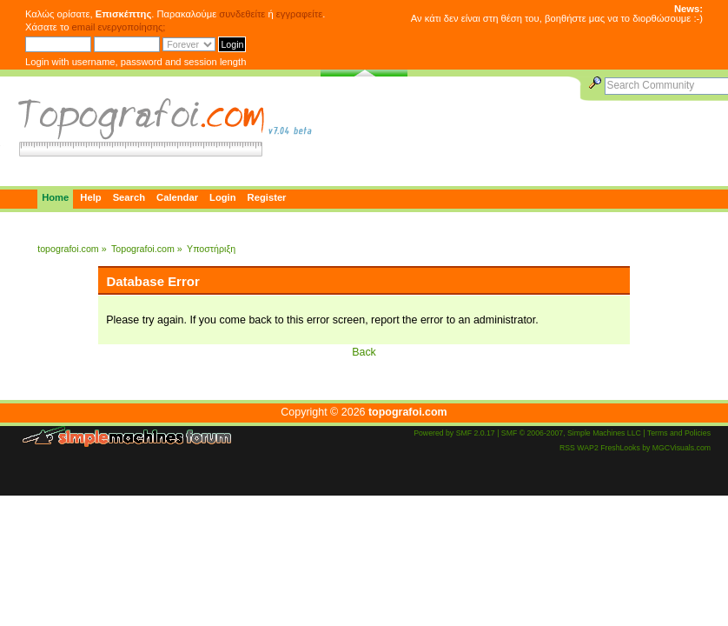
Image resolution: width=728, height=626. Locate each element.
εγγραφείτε (299, 14)
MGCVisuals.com (681, 447)
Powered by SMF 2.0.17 (454, 433)
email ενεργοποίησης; (119, 27)
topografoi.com (407, 412)
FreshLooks (620, 447)
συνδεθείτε (242, 14)
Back (364, 352)
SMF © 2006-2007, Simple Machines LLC (571, 433)
